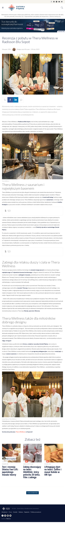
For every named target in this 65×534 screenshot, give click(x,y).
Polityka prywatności (36, 512)
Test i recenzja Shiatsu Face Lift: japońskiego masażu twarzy (10, 470)
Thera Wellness (20, 432)
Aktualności (5, 512)
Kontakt (15, 512)
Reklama (21, 512)
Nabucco (8, 518)
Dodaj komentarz (32, 492)
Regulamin (26, 512)
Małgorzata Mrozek (21, 49)
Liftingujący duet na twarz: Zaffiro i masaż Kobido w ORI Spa (52, 470)
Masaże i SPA (6, 49)
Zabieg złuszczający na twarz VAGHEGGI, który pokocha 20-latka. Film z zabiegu (32, 472)
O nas (10, 512)
